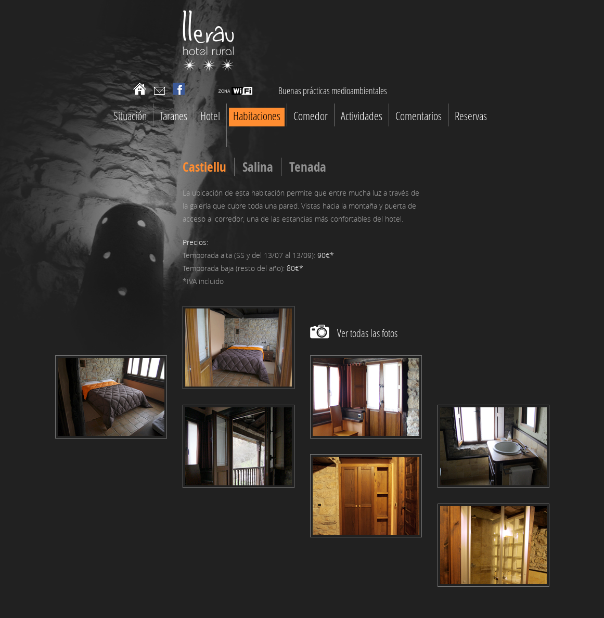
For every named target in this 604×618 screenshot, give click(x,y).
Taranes (173, 115)
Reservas (471, 115)
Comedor (310, 115)
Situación (130, 115)
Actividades (361, 115)
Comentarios (418, 115)
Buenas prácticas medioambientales (332, 90)
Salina (257, 167)
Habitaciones (256, 115)
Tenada (307, 167)
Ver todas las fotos (367, 333)
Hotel (210, 115)
